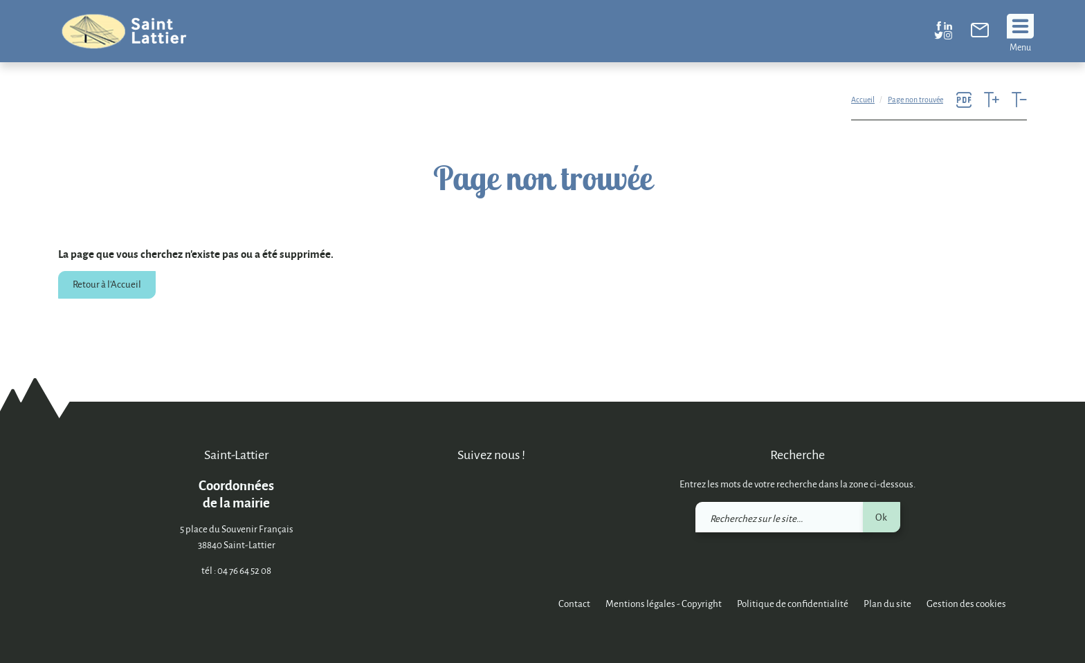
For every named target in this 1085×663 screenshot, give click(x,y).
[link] (980, 33)
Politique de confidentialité (792, 603)
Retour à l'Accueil (107, 283)
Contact (574, 603)
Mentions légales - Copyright (663, 603)
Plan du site (887, 603)
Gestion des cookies (966, 603)
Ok (881, 516)
